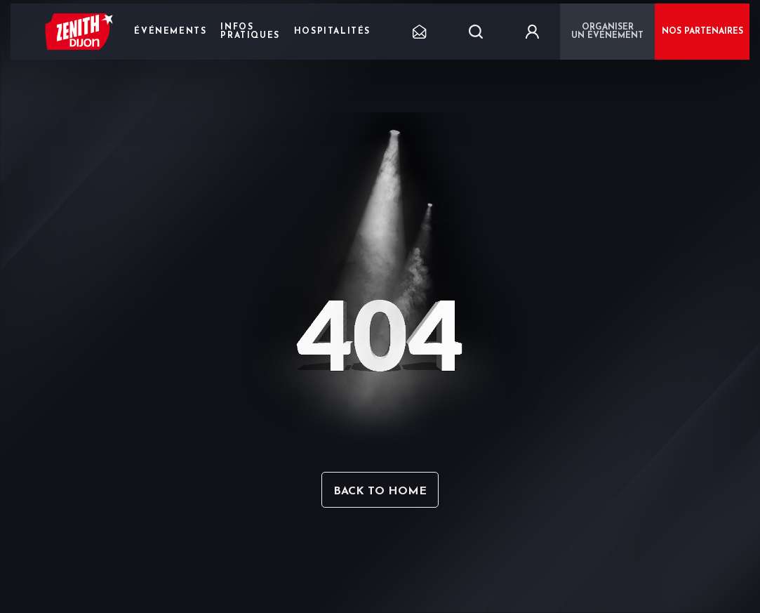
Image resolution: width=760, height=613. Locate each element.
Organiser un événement (607, 31)
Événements (170, 31)
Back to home (380, 491)
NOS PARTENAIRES (702, 31)
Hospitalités (332, 31)
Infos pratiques (249, 31)
